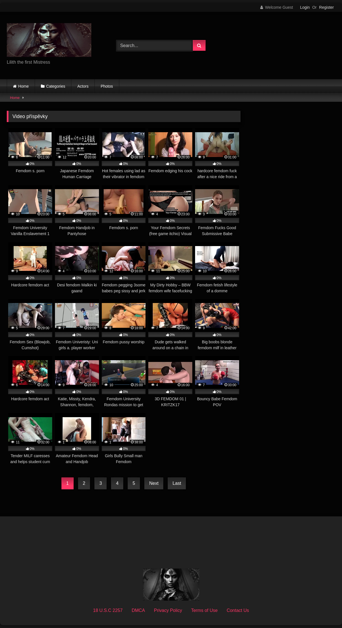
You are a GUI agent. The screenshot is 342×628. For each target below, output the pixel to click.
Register (326, 7)
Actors (83, 86)
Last (177, 483)
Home (23, 86)
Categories (55, 86)
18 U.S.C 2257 (108, 610)
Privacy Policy (168, 610)
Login (305, 7)
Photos (107, 86)
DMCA (138, 610)
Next (153, 483)
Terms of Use (204, 610)
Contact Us (238, 610)
